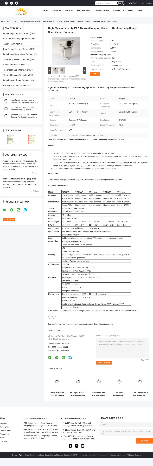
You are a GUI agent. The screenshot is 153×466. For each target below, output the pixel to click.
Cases (139, 11)
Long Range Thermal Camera (16, 33)
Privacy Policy (17, 455)
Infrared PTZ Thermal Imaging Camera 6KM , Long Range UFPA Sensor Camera (78, 437)
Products (56, 11)
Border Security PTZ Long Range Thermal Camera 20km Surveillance (40, 437)
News (130, 11)
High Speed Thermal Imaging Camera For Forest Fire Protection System (24, 102)
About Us (69, 11)
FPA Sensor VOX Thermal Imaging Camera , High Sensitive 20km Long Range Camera (41, 430)
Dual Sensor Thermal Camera (16, 49)
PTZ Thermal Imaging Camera (28, 21)
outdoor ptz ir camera (60, 324)
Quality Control (102, 11)
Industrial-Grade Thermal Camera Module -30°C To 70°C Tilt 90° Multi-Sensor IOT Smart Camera (98, 394)
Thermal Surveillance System (16, 59)
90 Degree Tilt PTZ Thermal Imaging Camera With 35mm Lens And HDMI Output (77, 394)
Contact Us (118, 11)
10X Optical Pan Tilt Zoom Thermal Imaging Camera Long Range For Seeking (40, 424)
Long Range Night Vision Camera (18, 54)
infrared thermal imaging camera (100, 324)
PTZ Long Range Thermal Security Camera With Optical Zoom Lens (79, 431)
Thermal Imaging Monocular (16, 70)
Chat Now (133, 3)
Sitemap (3, 441)
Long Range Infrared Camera (16, 80)
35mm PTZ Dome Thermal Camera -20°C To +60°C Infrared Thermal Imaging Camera (57, 394)
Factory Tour (83, 11)
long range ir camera (78, 324)
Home (45, 11)
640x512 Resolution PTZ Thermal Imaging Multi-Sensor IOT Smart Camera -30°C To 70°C (119, 394)
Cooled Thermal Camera (14, 65)
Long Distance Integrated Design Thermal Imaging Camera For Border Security (24, 109)
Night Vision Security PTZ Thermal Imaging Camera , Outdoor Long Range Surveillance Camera (67, 79)
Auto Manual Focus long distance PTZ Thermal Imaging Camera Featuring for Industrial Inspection (140, 394)
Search (120, 3)
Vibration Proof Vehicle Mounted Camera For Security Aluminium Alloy (24, 117)
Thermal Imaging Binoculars (16, 75)
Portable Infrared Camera (14, 85)
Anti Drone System (11, 44)
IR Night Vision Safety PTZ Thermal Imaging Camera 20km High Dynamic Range (77, 424)
